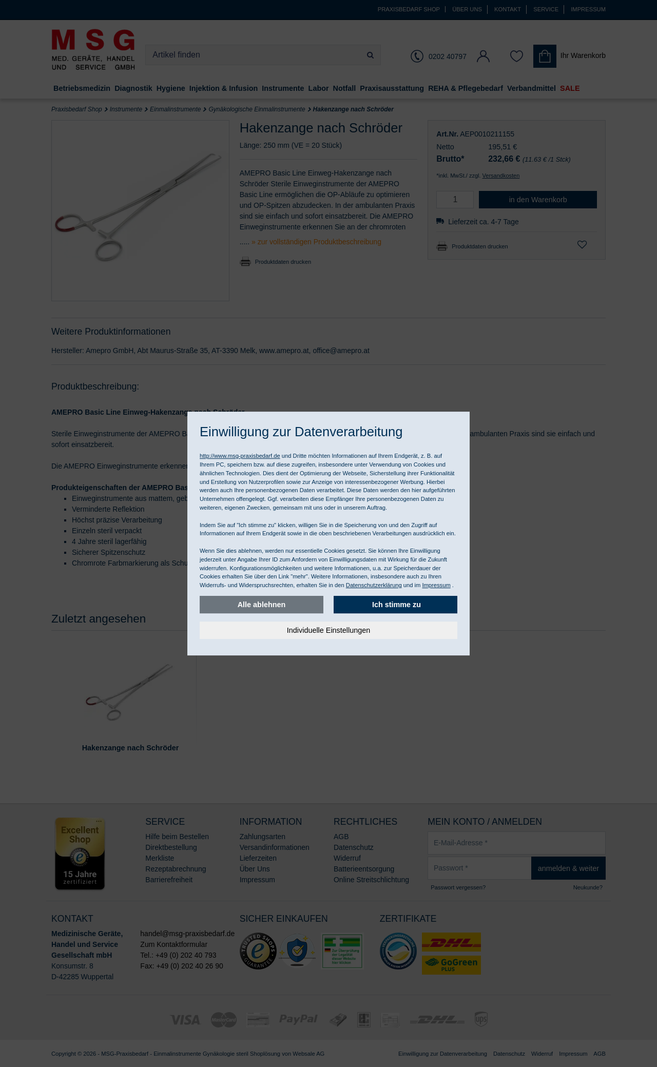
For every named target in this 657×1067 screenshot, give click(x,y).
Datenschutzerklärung (374, 585)
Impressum (436, 585)
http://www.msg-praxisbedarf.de (240, 456)
